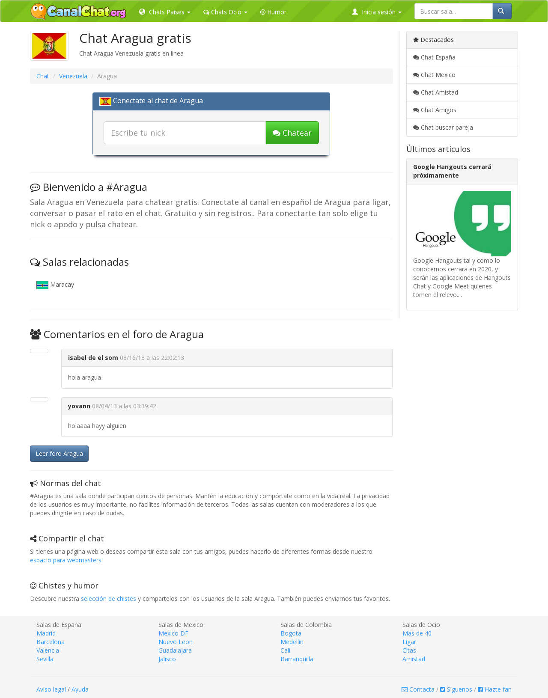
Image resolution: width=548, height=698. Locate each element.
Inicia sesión (377, 12)
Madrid (46, 633)
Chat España (434, 57)
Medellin (292, 642)
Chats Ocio (225, 12)
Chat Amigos (434, 110)
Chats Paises (165, 12)
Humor (273, 12)
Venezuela (73, 76)
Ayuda (80, 689)
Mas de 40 (417, 633)
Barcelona (50, 642)
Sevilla (45, 659)
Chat (42, 76)
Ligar (409, 642)
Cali (285, 650)
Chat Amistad (435, 92)
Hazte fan (495, 689)
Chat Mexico (434, 75)
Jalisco (167, 659)
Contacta (418, 689)
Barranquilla (296, 659)
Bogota (290, 633)
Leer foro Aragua (59, 453)
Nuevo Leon (175, 642)
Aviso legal (51, 689)
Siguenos (456, 689)
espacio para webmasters (65, 560)
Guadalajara (175, 650)
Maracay (55, 284)
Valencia (47, 650)
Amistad (413, 659)
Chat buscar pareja (443, 127)
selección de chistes (108, 598)
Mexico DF (173, 633)
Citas (409, 650)
